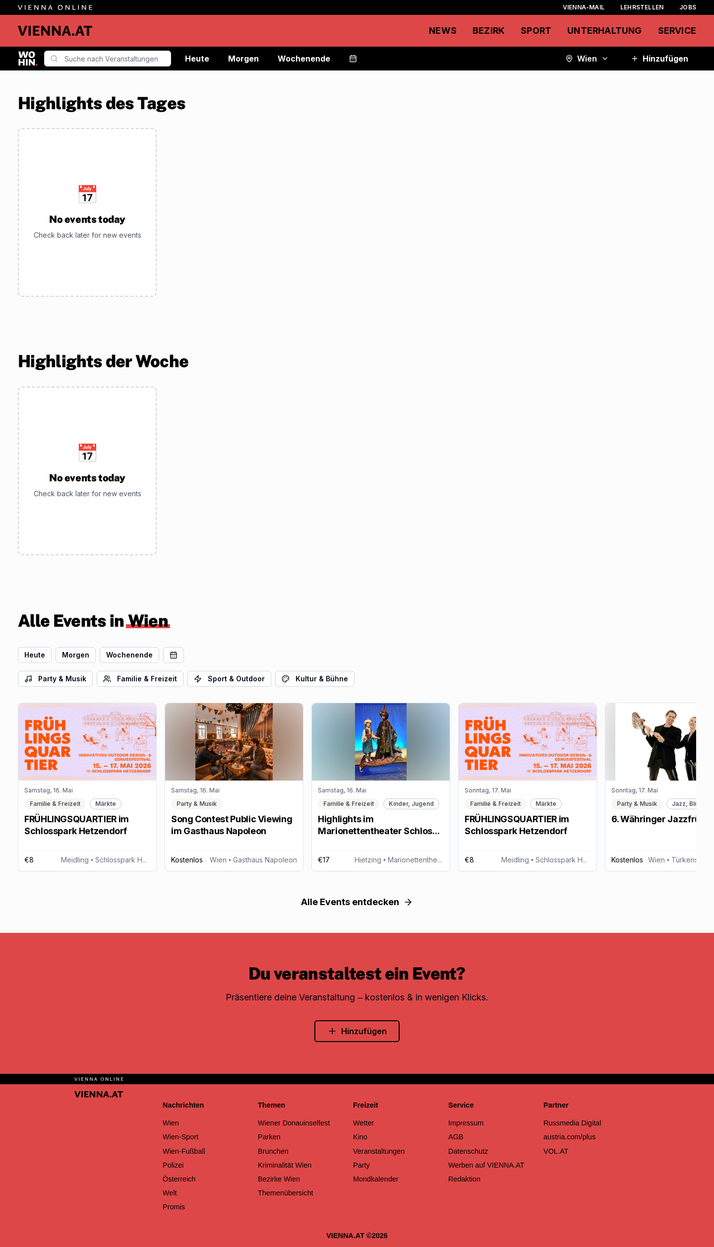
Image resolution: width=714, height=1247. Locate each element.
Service (677, 30)
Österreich (179, 1179)
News (443, 30)
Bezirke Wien (279, 1179)
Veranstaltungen (379, 1151)
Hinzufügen (659, 59)
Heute (197, 59)
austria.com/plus (569, 1137)
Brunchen (273, 1151)
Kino (360, 1137)
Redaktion (464, 1179)
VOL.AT (555, 1151)
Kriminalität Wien (284, 1165)
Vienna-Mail (583, 7)
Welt (170, 1193)
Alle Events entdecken (357, 902)
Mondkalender (376, 1179)
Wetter (363, 1123)
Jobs (687, 7)
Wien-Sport (180, 1137)
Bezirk (489, 30)
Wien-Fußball (184, 1151)
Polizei (173, 1165)
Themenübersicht (285, 1193)
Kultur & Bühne (315, 678)
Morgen (243, 59)
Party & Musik (55, 678)
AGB (456, 1137)
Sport (536, 30)
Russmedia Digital (572, 1123)
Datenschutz (468, 1151)
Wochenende (304, 59)
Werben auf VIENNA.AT (486, 1165)
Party (361, 1165)
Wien (587, 59)
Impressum (465, 1123)
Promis (174, 1207)
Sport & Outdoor (229, 678)
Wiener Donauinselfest (294, 1123)
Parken (269, 1137)
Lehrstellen (641, 7)
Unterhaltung (604, 30)
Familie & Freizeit (140, 678)
